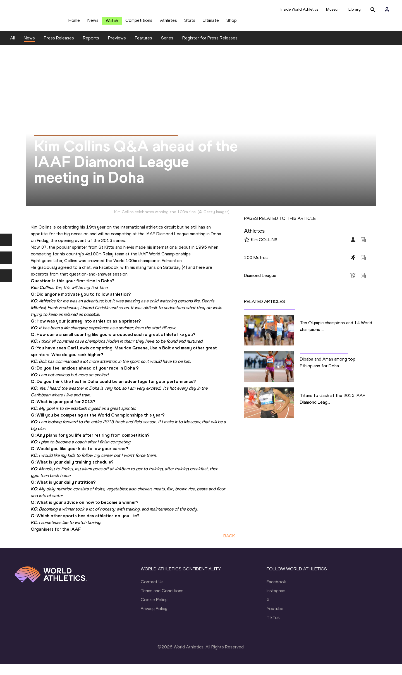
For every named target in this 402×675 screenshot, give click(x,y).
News (93, 22)
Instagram (276, 595)
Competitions (138, 22)
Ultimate (211, 22)
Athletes (168, 22)
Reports (91, 42)
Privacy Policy (154, 613)
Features (143, 42)
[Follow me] (247, 244)
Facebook (276, 586)
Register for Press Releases (210, 42)
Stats (189, 22)
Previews (117, 42)
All (12, 42)
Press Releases (59, 42)
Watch (112, 22)
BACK (229, 540)
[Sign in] (387, 9)
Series (167, 42)
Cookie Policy (154, 604)
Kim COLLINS (264, 243)
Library (354, 9)
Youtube (275, 613)
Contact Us (152, 586)
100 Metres (256, 261)
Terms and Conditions (162, 595)
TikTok (273, 622)
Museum (333, 9)
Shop (231, 22)
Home (74, 22)
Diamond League (260, 279)
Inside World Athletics (299, 9)
